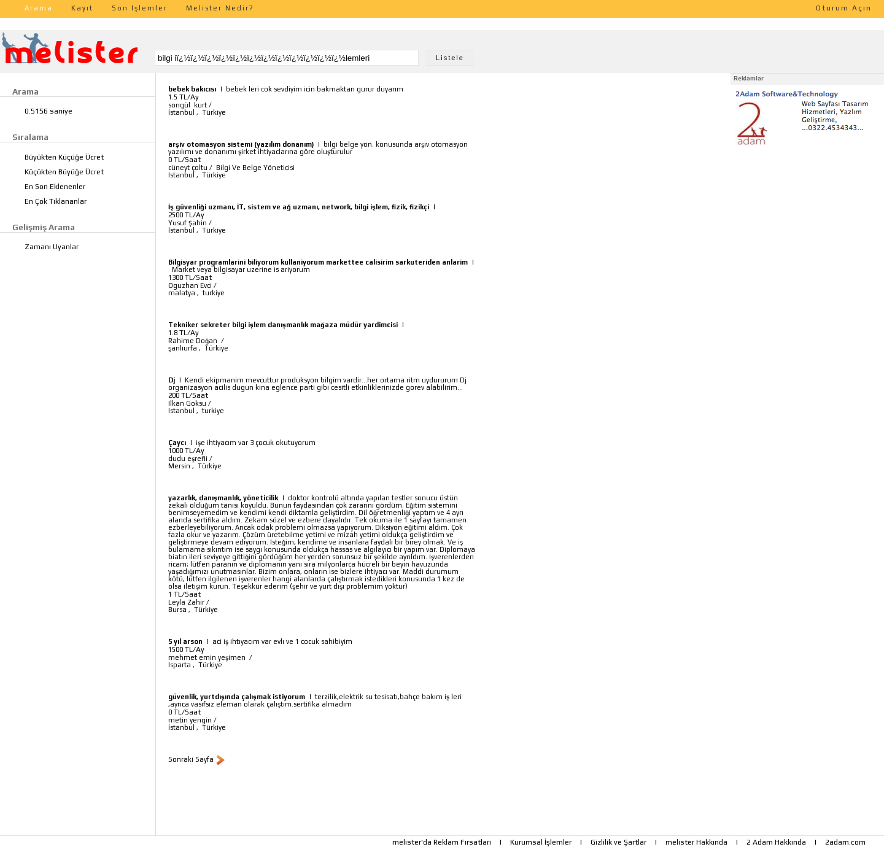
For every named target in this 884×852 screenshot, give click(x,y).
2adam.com (845, 842)
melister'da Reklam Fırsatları (441, 842)
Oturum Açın (844, 8)
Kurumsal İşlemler (541, 842)
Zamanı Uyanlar (52, 246)
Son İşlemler (140, 8)
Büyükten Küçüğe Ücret (64, 157)
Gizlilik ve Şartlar (618, 842)
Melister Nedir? (220, 8)
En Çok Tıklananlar (56, 201)
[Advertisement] (807, 226)
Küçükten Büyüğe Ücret (64, 172)
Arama (39, 8)
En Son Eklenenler (55, 186)
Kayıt (82, 8)
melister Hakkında (696, 842)
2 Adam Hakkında (776, 842)
